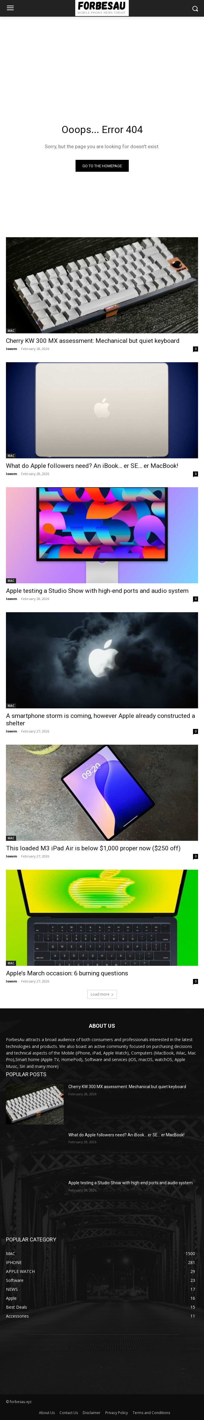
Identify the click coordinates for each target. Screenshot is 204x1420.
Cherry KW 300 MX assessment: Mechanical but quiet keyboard (93, 340)
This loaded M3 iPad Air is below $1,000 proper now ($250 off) (93, 848)
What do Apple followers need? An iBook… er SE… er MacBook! (92, 465)
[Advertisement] (102, 61)
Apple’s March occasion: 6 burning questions (67, 973)
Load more (102, 994)
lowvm (11, 348)
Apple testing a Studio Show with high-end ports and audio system (97, 590)
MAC (11, 331)
